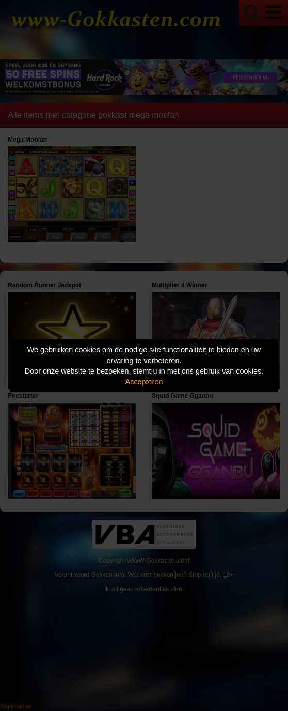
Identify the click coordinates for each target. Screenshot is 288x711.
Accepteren (144, 382)
